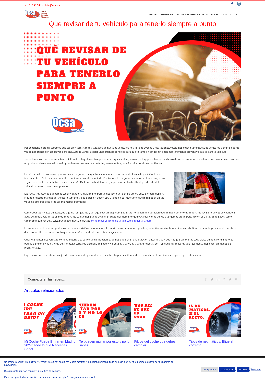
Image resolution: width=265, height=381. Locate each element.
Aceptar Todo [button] (227, 369)
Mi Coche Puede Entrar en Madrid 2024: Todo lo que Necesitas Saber (49, 345)
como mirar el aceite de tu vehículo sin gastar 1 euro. (121, 220)
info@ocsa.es (52, 5)
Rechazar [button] (243, 369)
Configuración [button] (209, 369)
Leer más (256, 369)
